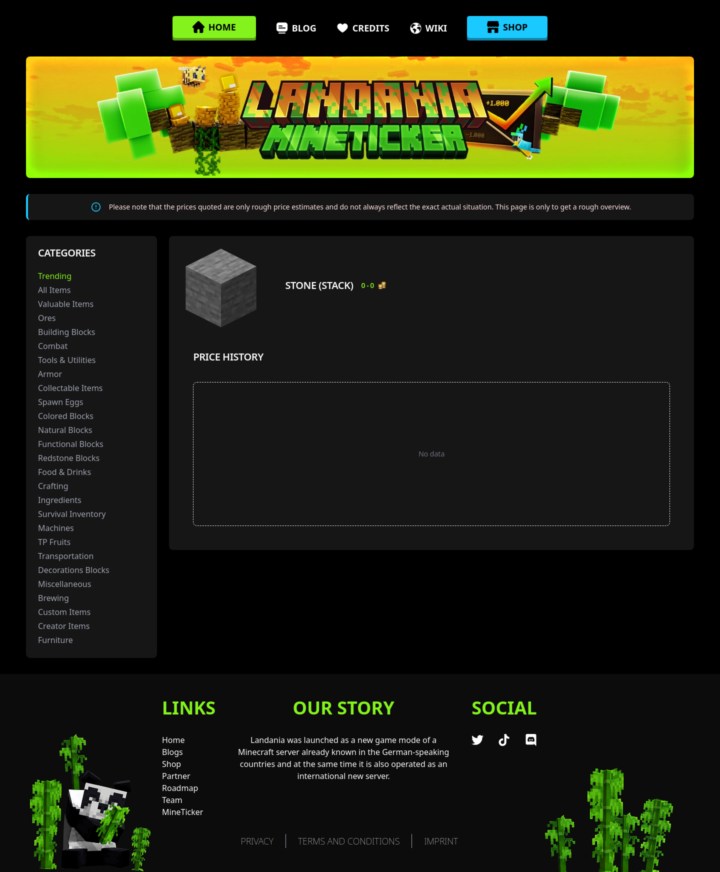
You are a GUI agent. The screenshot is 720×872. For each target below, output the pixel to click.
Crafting (53, 486)
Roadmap (180, 788)
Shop (171, 764)
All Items (54, 290)
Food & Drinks (64, 472)
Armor (50, 374)
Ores (47, 318)
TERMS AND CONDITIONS (349, 841)
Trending (55, 276)
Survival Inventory (72, 514)
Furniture (55, 640)
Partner (176, 776)
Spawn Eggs (60, 402)
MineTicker (182, 812)
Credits (363, 28)
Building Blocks (67, 332)
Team (172, 800)
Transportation (66, 556)
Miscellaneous (64, 584)
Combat (53, 346)
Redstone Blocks (69, 458)
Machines (56, 528)
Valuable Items (66, 304)
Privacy (257, 841)
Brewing (53, 598)
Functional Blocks (71, 444)
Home (173, 740)
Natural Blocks (65, 430)
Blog (296, 28)
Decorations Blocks (74, 570)
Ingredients (60, 500)
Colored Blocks (66, 416)
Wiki (428, 28)
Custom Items (64, 612)
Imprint (441, 841)
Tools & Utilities (67, 360)
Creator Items (64, 626)
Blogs (172, 752)
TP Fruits (54, 542)
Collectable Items (70, 388)
